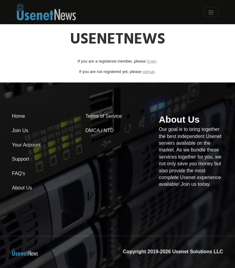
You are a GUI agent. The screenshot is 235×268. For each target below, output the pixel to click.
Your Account (26, 144)
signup (149, 71)
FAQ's (18, 173)
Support (20, 159)
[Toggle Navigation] (211, 12)
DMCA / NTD (99, 130)
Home (18, 116)
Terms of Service (103, 116)
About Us (22, 187)
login (151, 61)
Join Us (20, 130)
